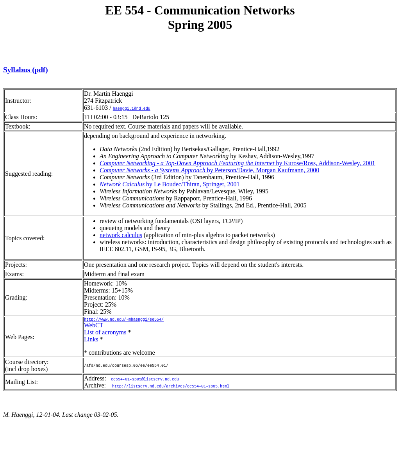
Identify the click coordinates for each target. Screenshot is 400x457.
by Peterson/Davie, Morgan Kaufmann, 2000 (209, 170)
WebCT (93, 326)
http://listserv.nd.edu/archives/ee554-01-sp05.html (170, 387)
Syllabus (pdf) (25, 70)
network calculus (121, 235)
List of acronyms (105, 333)
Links (91, 340)
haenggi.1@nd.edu (131, 108)
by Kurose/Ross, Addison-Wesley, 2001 (237, 163)
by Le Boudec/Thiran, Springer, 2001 (169, 184)
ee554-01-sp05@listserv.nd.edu (145, 380)
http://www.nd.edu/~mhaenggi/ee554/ (124, 320)
